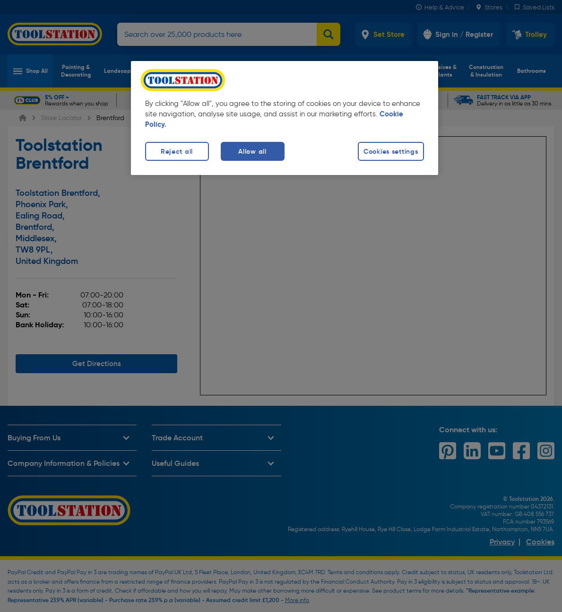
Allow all (252, 151)
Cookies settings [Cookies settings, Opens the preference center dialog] (390, 151)
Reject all (177, 151)
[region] (284, 118)
